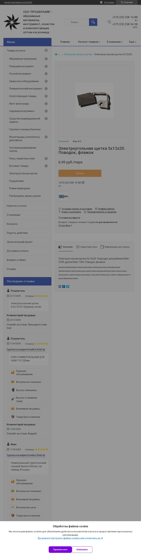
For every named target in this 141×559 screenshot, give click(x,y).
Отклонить (82, 549)
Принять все (60, 549)
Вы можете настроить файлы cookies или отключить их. (69, 538)
